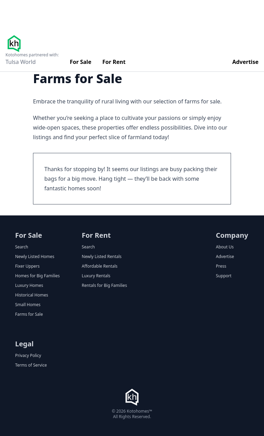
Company (232, 235)
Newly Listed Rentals (102, 256)
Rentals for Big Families (104, 285)
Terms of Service (31, 365)
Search (21, 247)
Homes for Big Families (37, 276)
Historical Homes (31, 295)
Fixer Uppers (27, 266)
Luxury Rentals (96, 276)
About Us (225, 247)
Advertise (245, 62)
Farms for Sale (29, 314)
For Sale (80, 62)
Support (223, 276)
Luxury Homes (29, 285)
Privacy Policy (28, 355)
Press (221, 266)
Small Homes (28, 305)
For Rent (114, 62)
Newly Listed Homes (34, 256)
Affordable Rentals (100, 266)
